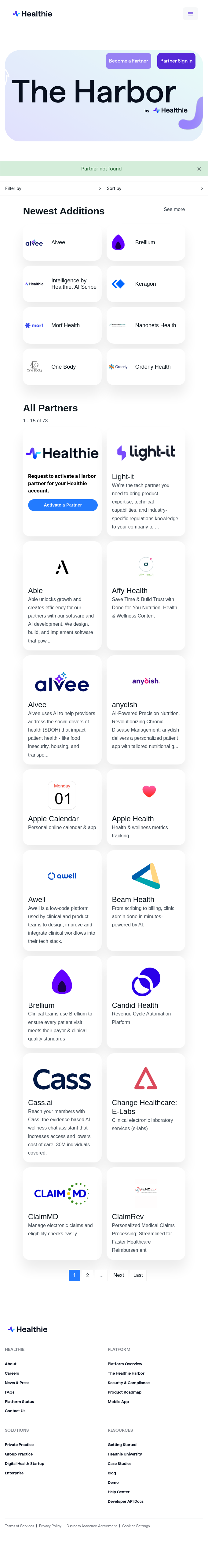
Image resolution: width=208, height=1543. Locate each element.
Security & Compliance (129, 1382)
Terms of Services (19, 1526)
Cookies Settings (136, 1526)
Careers (12, 1373)
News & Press (17, 1382)
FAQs (9, 1392)
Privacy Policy (50, 1526)
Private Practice (19, 1444)
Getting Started (122, 1444)
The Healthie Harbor (126, 1373)
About (10, 1364)
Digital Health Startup (24, 1463)
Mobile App (118, 1401)
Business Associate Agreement (92, 1526)
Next (118, 1275)
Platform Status (19, 1401)
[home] (27, 14)
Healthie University (125, 1454)
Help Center (119, 1492)
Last (138, 1275)
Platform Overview (125, 1364)
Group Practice (19, 1454)
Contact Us (15, 1411)
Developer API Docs (126, 1501)
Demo (113, 1482)
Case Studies (119, 1463)
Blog (112, 1473)
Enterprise (14, 1473)
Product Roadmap (124, 1392)
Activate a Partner (63, 505)
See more (174, 209)
